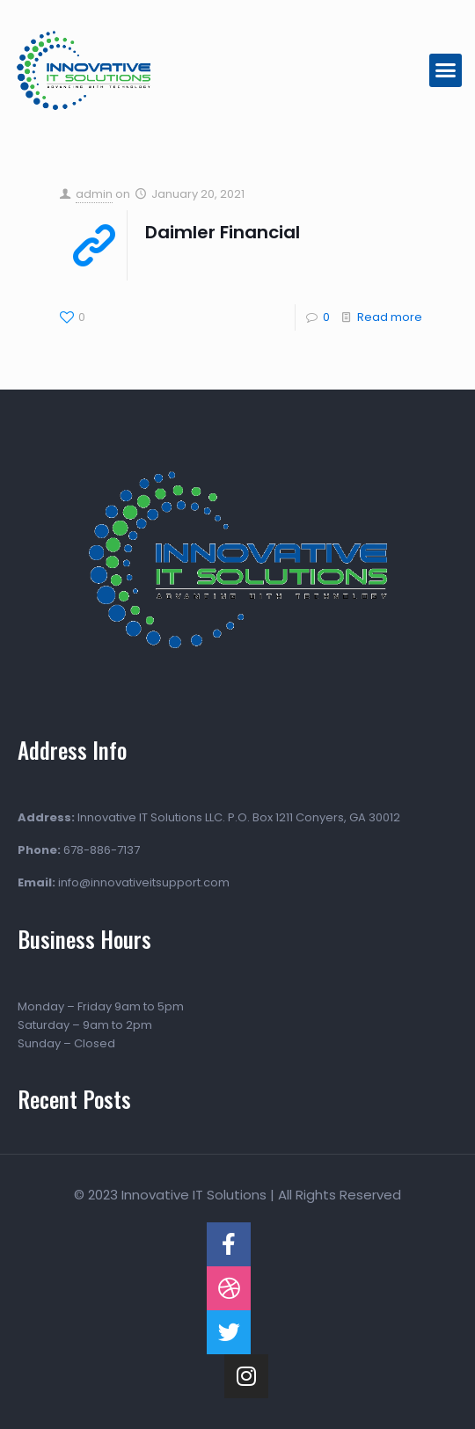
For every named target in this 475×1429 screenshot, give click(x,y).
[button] (446, 70)
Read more (389, 317)
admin (94, 194)
